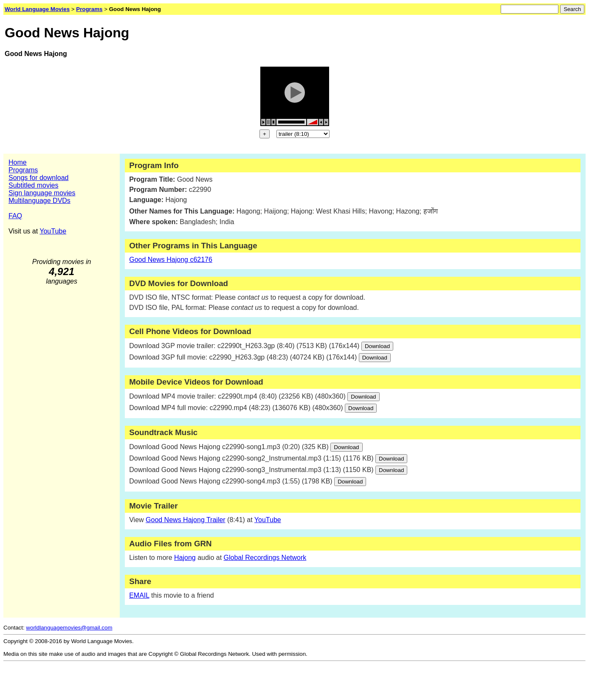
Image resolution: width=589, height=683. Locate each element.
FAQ (15, 215)
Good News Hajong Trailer (185, 519)
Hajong (185, 557)
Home (17, 162)
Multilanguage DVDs (39, 200)
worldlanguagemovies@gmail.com (69, 627)
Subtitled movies (33, 185)
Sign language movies (41, 193)
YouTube (52, 231)
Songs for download (38, 177)
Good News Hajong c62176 (170, 259)
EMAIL (139, 595)
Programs (23, 170)
